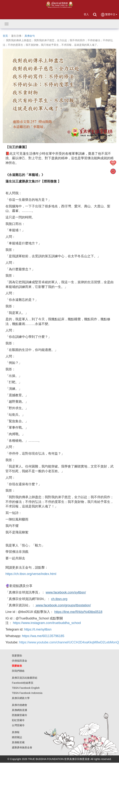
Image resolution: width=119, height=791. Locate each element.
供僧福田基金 (19, 660)
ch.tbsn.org (59, 599)
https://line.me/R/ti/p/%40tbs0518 (78, 612)
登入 (86, 14)
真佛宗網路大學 (21, 698)
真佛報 (15, 732)
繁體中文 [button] (109, 14)
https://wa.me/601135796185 (43, 636)
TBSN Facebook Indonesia (27, 693)
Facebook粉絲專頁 (22, 682)
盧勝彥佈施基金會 (22, 747)
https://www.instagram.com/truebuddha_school (47, 623)
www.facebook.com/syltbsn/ (66, 592)
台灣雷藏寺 (18, 725)
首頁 (5, 35)
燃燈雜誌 (17, 737)
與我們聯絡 (18, 670)
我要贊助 (17, 655)
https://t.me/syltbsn (37, 629)
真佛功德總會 (19, 704)
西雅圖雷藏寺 (19, 715)
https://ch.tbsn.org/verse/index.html (30, 574)
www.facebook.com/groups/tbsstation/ (63, 605)
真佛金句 (30, 35)
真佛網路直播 (19, 710)
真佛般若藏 (18, 742)
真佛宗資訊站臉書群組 (24, 677)
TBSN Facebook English (26, 687)
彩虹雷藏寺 (18, 720)
